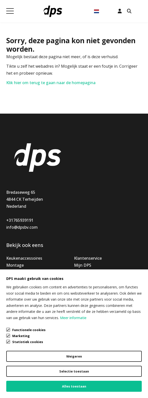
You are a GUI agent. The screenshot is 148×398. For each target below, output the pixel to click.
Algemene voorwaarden (28, 363)
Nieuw (12, 272)
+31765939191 (20, 220)
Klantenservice (88, 258)
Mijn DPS (82, 265)
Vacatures (83, 286)
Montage (15, 265)
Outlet (12, 286)
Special (12, 279)
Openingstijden (89, 272)
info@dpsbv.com (22, 227)
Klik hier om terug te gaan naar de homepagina (51, 82)
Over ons (82, 279)
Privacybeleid (18, 372)
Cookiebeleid (18, 382)
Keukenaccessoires (24, 258)
